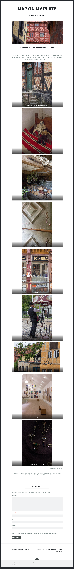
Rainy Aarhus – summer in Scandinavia (22, 550)
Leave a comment (53, 474)
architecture (30, 473)
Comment (15, 495)
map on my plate (37, 8)
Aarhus (26, 473)
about (43, 15)
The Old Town (44, 474)
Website (14, 525)
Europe (37, 49)
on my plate (38, 15)
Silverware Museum (25, 474)
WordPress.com (15, 565)
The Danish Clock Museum (34, 474)
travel (48, 474)
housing (55, 473)
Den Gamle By (46, 473)
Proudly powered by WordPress (18, 563)
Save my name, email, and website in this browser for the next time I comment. (35, 534)
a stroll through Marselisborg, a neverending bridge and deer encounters (50, 551)
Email (14, 519)
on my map (31, 15)
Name (14, 512)
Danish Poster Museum (38, 473)
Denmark (52, 473)
